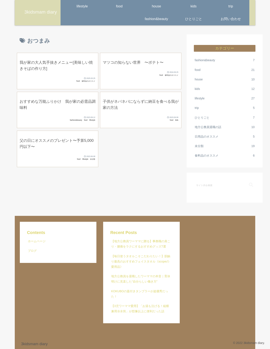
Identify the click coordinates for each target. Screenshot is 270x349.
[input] (224, 185)
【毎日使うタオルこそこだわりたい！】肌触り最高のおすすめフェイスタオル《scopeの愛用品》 (140, 261)
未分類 (225, 146)
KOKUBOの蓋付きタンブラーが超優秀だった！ (139, 293)
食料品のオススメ (225, 155)
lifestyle (225, 98)
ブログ (32, 250)
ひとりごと (225, 117)
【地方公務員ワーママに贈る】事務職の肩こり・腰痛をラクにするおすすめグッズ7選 (140, 243)
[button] (251, 185)
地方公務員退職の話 (225, 127)
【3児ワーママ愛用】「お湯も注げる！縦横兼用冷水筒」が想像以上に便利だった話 (140, 308)
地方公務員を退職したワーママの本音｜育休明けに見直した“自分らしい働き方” (140, 279)
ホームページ (37, 241)
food (225, 70)
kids (225, 89)
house (225, 79)
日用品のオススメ (225, 136)
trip (225, 108)
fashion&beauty (225, 60)
